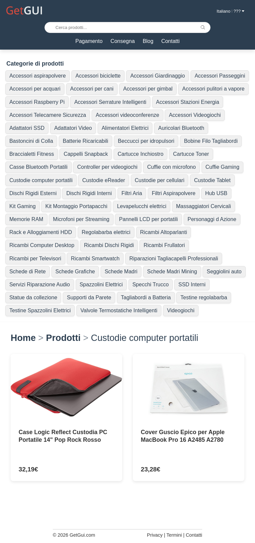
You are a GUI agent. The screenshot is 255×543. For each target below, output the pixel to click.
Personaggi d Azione (212, 219)
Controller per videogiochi (107, 167)
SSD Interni (192, 284)
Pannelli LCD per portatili (148, 219)
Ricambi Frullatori (164, 245)
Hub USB (216, 193)
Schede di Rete (27, 271)
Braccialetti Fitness (31, 154)
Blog (148, 41)
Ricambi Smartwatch (95, 258)
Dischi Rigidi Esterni (32, 193)
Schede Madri (121, 271)
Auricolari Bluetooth (181, 128)
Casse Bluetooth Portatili (38, 167)
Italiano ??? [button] (230, 11)
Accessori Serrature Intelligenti (110, 102)
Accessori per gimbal (148, 89)
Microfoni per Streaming (81, 219)
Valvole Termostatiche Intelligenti (118, 310)
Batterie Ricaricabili (85, 141)
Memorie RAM (26, 219)
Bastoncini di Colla (31, 141)
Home (23, 338)
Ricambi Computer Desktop (41, 245)
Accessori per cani (92, 89)
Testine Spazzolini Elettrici (40, 310)
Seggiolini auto (224, 271)
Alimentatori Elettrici (125, 128)
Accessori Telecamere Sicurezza (47, 115)
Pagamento (89, 41)
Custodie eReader (103, 180)
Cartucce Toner (191, 154)
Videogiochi (180, 310)
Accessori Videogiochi (195, 115)
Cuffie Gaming (222, 167)
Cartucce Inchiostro (140, 154)
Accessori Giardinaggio (157, 76)
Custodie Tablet (212, 180)
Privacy (155, 535)
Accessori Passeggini (220, 76)
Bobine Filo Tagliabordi (211, 141)
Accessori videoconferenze (127, 115)
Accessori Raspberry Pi (36, 102)
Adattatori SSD (26, 128)
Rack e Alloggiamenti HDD (40, 232)
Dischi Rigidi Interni (89, 193)
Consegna (123, 41)
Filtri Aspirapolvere (174, 193)
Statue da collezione (33, 297)
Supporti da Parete (89, 297)
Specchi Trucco (150, 284)
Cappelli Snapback (86, 154)
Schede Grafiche (75, 271)
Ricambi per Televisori (35, 258)
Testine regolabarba (204, 297)
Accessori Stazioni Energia (187, 102)
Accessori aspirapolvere (37, 76)
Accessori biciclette (98, 76)
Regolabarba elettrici (106, 232)
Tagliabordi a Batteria (146, 297)
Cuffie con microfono (171, 167)
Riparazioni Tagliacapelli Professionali (173, 258)
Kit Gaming (22, 206)
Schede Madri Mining (172, 271)
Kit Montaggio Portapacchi (76, 206)
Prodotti (63, 338)
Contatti (170, 41)
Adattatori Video (73, 128)
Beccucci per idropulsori (146, 141)
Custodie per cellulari (159, 180)
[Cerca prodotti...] (127, 27)
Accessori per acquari (34, 89)
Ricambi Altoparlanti (163, 232)
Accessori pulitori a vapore (213, 89)
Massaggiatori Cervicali (203, 206)
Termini (174, 535)
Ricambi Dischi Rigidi (109, 245)
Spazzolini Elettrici (101, 284)
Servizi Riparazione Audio (39, 284)
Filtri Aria (132, 193)
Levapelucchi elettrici (141, 206)
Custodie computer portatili (40, 180)
